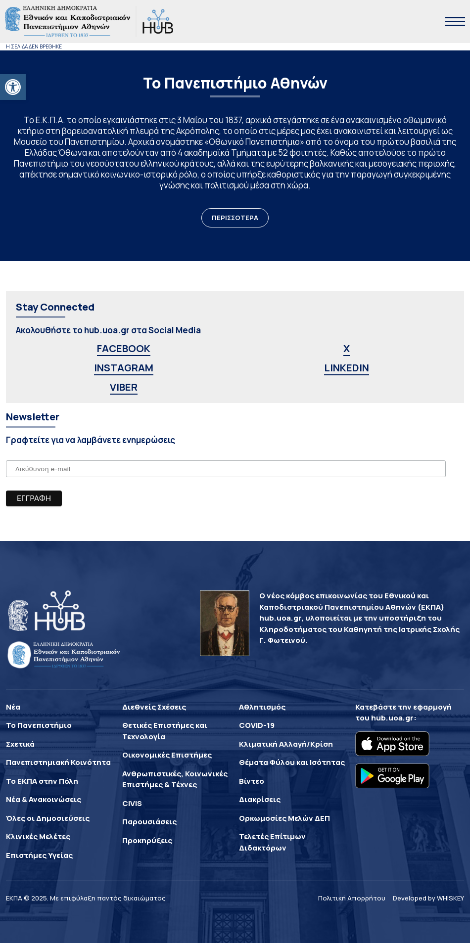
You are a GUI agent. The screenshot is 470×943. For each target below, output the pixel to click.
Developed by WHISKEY (428, 898)
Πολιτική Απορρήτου (351, 898)
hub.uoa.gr (392, 718)
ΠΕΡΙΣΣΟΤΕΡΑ (235, 217)
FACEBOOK (123, 348)
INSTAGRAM (123, 367)
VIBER (124, 387)
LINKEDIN (346, 367)
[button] (13, 87)
